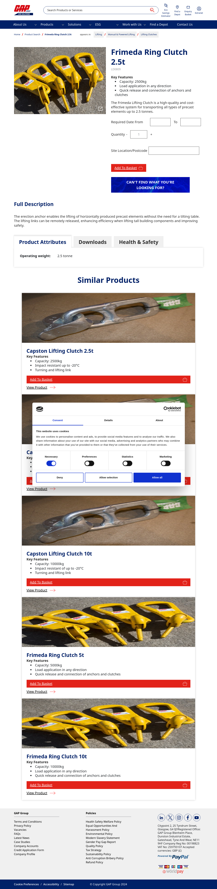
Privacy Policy (22, 826)
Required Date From (127, 122)
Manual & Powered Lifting (121, 34)
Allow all (157, 477)
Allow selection (108, 477)
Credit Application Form (29, 850)
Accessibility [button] (51, 884)
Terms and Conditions (28, 821)
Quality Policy (94, 846)
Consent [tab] (58, 420)
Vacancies (20, 830)
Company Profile (24, 854)
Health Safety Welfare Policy (103, 821)
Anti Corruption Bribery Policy (105, 858)
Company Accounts (26, 846)
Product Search (32, 34)
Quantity (118, 134)
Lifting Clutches (149, 34)
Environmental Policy (99, 834)
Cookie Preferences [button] (26, 884)
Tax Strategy (93, 850)
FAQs (17, 834)
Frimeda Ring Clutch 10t (57, 756)
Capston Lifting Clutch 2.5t (60, 351)
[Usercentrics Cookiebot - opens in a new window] (166, 409)
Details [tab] (108, 420)
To (175, 122)
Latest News (21, 838)
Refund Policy (94, 862)
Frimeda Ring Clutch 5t (55, 655)
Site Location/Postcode (129, 150)
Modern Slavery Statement (103, 838)
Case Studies (22, 842)
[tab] (42, 242)
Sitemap (69, 884)
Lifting (98, 34)
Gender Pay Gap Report (101, 842)
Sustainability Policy (98, 854)
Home (17, 34)
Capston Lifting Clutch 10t (59, 553)
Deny (60, 477)
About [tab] (159, 420)
